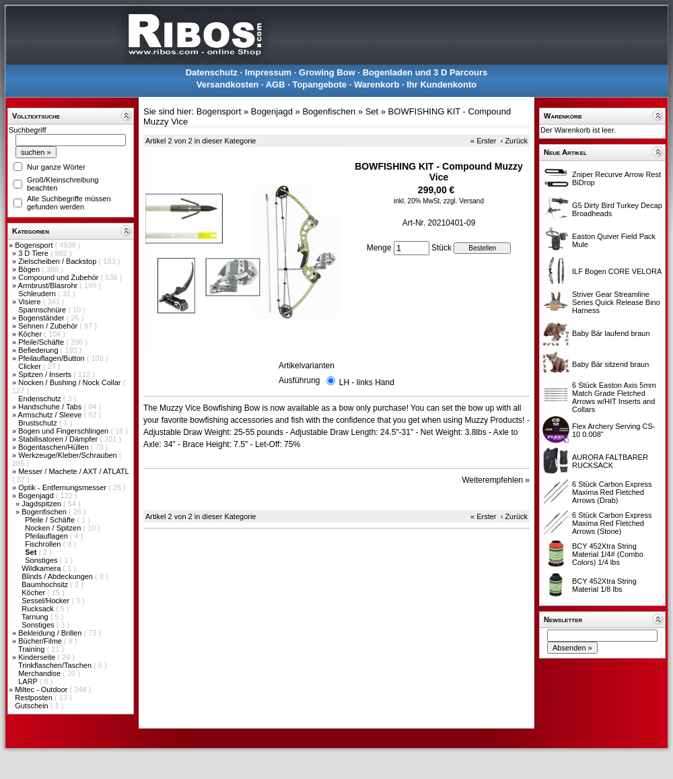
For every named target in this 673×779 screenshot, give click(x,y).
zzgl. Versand (464, 201)
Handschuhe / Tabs (50, 407)
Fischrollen (44, 544)
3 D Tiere (34, 253)
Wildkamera (42, 568)
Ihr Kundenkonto (441, 84)
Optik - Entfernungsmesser (63, 487)
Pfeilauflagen (47, 536)
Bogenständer (42, 318)
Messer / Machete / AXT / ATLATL (73, 471)
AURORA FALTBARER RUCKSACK (610, 461)
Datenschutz (212, 72)
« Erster (483, 141)
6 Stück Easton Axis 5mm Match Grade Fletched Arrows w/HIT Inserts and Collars (614, 397)
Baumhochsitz (46, 584)
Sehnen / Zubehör (48, 326)
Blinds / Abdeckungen (58, 576)
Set (372, 111)
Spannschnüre (43, 310)
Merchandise (40, 673)
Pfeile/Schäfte (42, 342)
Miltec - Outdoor (42, 689)
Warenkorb (376, 84)
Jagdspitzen (42, 504)
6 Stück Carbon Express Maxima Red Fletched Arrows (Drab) (612, 492)
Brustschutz (38, 423)
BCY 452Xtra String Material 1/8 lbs (604, 585)
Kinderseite (37, 657)
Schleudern (38, 294)
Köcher (31, 334)
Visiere (30, 302)
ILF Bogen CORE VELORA (617, 271)
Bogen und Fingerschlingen (64, 431)
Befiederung (39, 350)
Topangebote (319, 84)
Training (32, 649)
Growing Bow (327, 72)
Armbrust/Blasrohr (49, 285)
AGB (275, 84)
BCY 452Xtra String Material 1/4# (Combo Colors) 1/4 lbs (607, 554)
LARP (29, 681)
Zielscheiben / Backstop (58, 261)
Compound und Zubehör (59, 277)
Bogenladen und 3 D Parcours (425, 72)
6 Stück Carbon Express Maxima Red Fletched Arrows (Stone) (612, 523)
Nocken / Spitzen (54, 528)
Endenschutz (40, 399)
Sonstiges (42, 560)
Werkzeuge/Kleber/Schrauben (68, 455)
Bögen (30, 269)
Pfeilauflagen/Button (52, 358)
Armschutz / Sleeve (51, 415)
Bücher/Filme (41, 641)
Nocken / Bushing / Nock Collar (70, 382)
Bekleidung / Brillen (50, 633)
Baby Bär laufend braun (611, 333)
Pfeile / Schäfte (51, 520)
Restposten (35, 697)
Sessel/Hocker (46, 601)
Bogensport (35, 245)
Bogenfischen (45, 512)
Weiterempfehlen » (496, 480)
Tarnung (36, 617)
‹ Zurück (514, 141)
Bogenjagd (37, 496)
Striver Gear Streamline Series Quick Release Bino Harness (616, 302)
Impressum (268, 72)
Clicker (30, 366)
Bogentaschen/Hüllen (54, 447)
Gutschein (32, 706)
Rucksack (39, 609)
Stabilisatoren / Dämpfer (59, 439)
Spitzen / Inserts (45, 374)
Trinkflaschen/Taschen (56, 665)
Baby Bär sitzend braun (610, 364)
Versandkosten (228, 84)
